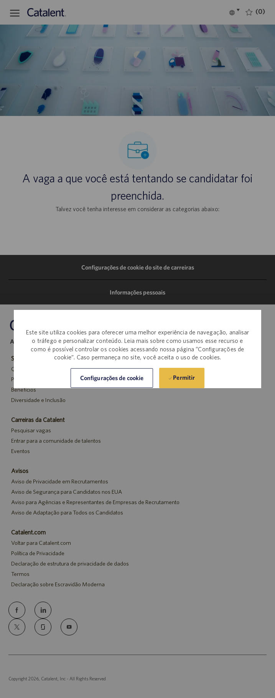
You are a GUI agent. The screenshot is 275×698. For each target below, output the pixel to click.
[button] (112, 378)
